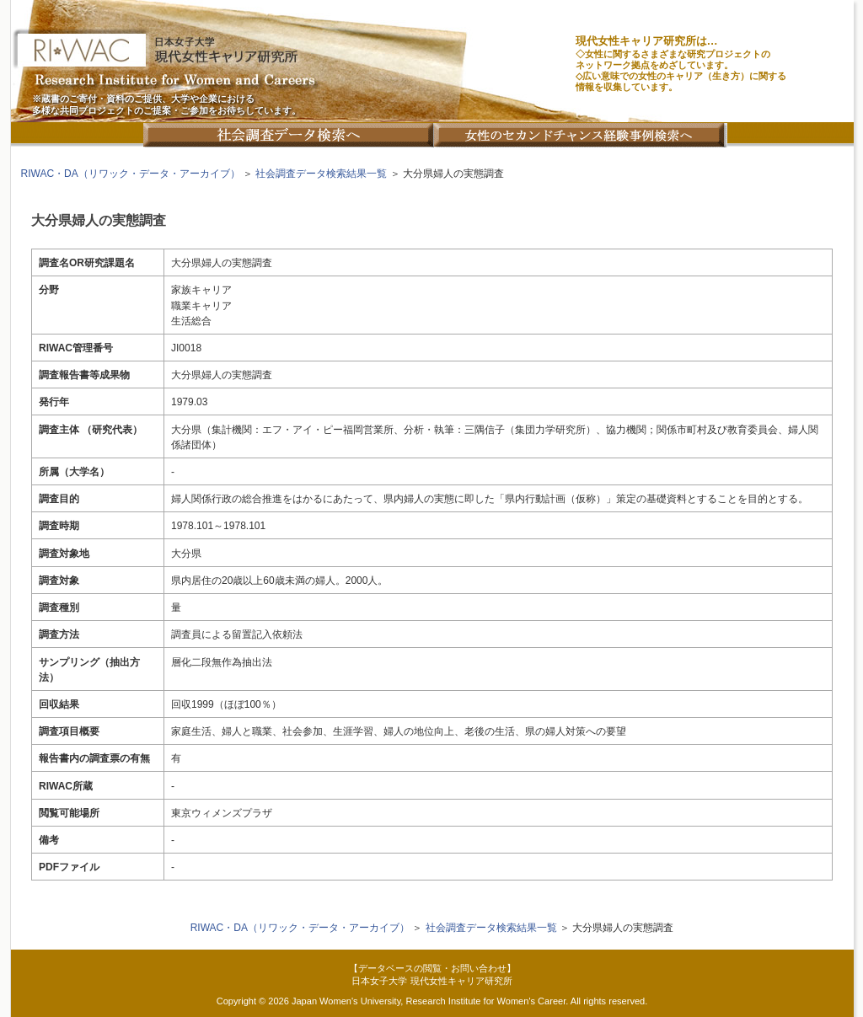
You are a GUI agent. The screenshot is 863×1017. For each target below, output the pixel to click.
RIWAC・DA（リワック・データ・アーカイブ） (130, 173)
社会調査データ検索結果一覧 (321, 173)
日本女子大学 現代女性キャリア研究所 (431, 981)
